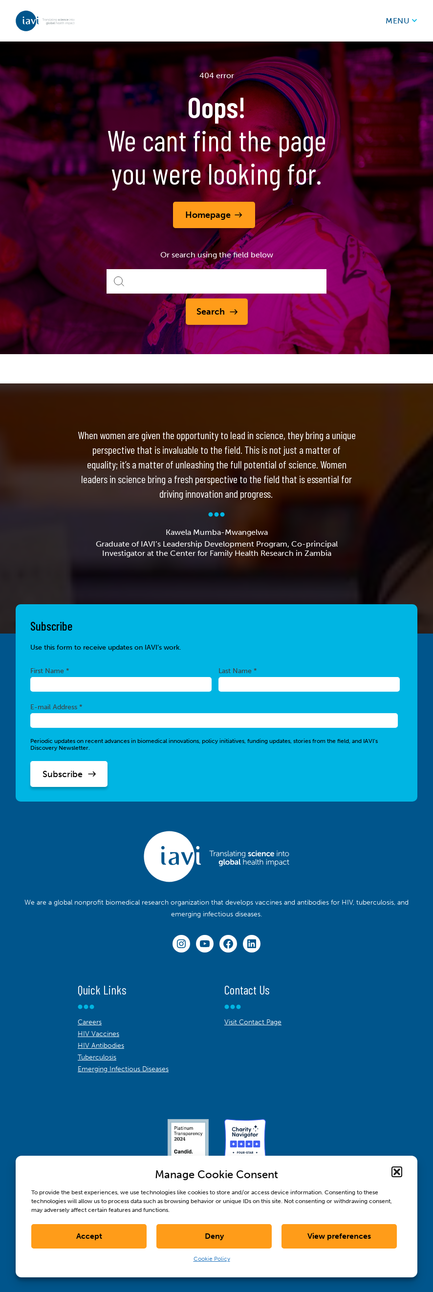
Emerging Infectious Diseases (123, 1069)
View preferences (339, 1236)
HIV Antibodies (101, 1045)
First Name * (49, 670)
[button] (397, 1172)
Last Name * (237, 670)
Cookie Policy (212, 1258)
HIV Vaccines (98, 1034)
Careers (90, 1022)
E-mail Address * (56, 706)
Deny (214, 1236)
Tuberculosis (97, 1057)
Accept (89, 1236)
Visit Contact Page (252, 1022)
